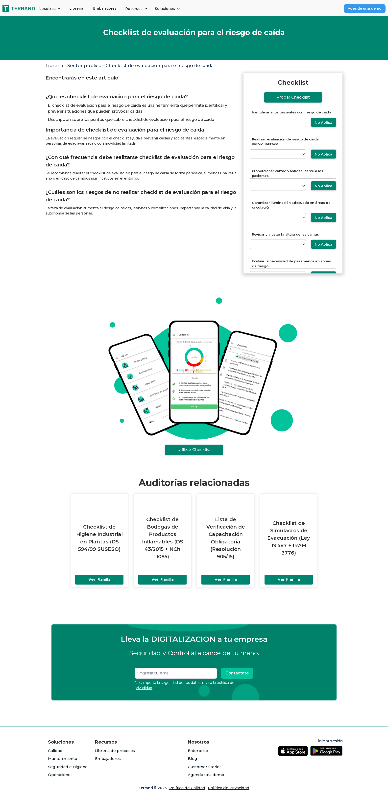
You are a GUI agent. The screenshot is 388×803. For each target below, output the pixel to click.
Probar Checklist (293, 97)
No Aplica (323, 122)
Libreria (76, 8)
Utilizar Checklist (194, 449)
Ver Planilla (99, 579)
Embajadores (105, 8)
